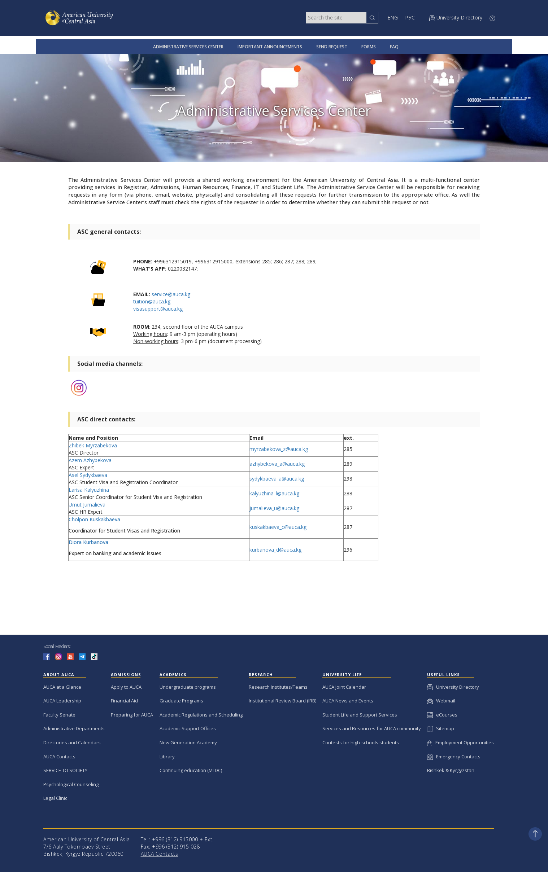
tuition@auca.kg (151, 301)
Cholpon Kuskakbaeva (94, 519)
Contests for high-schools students (360, 742)
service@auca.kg (171, 294)
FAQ (394, 47)
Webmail (441, 700)
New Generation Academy (188, 742)
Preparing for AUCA (132, 714)
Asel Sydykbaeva (88, 475)
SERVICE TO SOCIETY (65, 770)
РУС (410, 17)
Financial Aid (124, 700)
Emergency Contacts (453, 756)
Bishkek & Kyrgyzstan (450, 770)
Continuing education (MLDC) (191, 770)
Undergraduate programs (188, 687)
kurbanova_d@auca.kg (275, 549)
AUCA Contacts (59, 756)
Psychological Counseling (71, 784)
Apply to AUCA (126, 687)
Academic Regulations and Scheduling (201, 714)
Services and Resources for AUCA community (371, 728)
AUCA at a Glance (62, 687)
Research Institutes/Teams (278, 687)
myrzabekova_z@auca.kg (278, 449)
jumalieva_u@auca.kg (274, 508)
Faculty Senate (59, 714)
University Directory (453, 687)
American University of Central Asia (86, 839)
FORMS (368, 47)
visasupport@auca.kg (158, 308)
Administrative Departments (74, 728)
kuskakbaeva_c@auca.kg (277, 526)
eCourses (442, 714)
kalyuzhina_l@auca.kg (274, 493)
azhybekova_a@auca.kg (277, 463)
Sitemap (440, 728)
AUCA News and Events (347, 700)
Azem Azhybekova (90, 460)
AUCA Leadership (62, 700)
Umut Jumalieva (87, 504)
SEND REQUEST (331, 47)
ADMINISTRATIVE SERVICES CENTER (188, 47)
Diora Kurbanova (89, 542)
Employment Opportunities (460, 742)
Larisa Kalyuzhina (89, 489)
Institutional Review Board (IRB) (282, 700)
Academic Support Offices (188, 728)
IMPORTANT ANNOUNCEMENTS (270, 47)
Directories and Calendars (72, 742)
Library (167, 756)
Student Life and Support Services (359, 714)
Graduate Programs (181, 700)
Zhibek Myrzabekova (93, 445)
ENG (392, 17)
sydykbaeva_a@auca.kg (276, 478)
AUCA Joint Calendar (344, 687)
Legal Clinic (55, 798)
